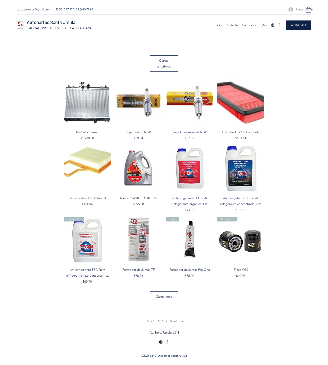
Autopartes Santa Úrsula (51, 22)
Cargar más (164, 297)
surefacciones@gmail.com (33, 9)
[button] (308, 9)
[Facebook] (279, 25)
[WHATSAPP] (298, 25)
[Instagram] (273, 25)
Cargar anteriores (164, 63)
